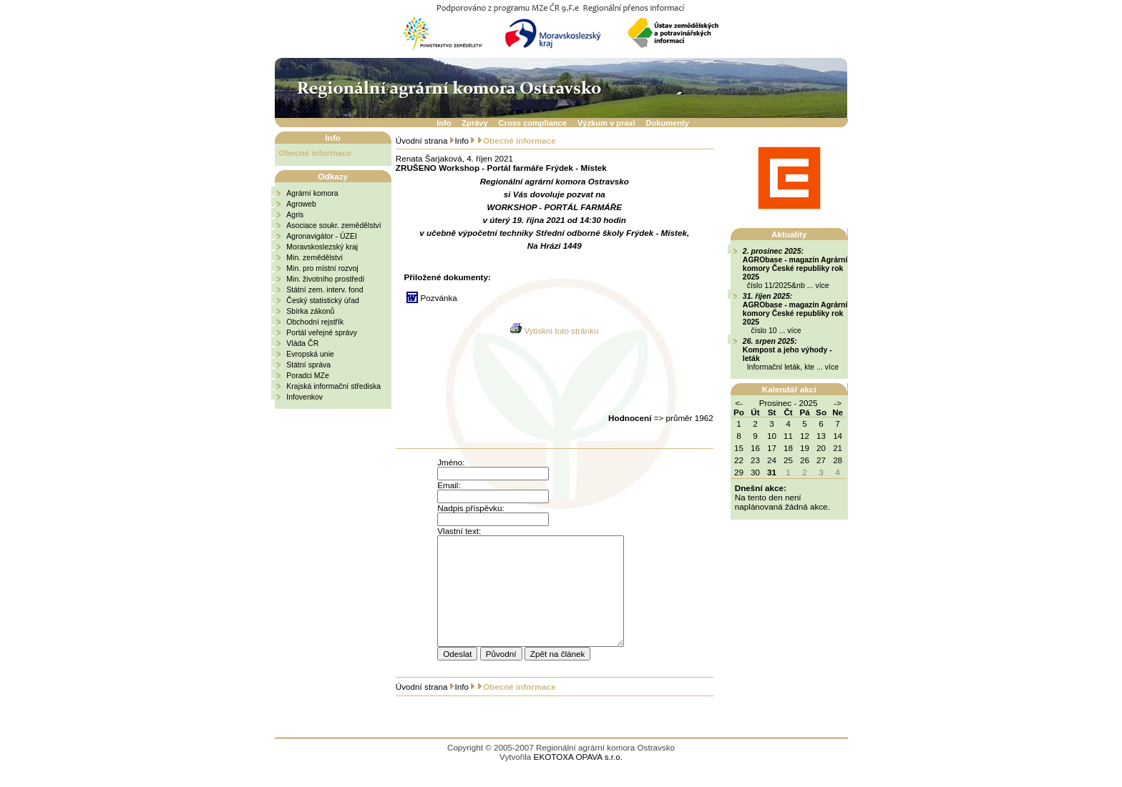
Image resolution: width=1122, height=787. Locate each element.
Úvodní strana (422, 140)
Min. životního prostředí (325, 278)
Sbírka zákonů (310, 311)
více (822, 285)
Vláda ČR (302, 343)
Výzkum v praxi (606, 123)
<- (739, 402)
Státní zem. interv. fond (324, 289)
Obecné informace (314, 152)
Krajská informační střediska (333, 386)
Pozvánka (439, 297)
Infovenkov (304, 396)
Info (443, 123)
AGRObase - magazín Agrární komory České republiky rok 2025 (795, 268)
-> (837, 402)
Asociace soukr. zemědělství (333, 225)
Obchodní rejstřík (314, 321)
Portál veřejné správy (321, 332)
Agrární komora (312, 193)
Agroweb (301, 203)
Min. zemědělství (314, 257)
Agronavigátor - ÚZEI (321, 236)
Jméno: (450, 462)
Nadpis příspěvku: (470, 508)
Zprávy (474, 123)
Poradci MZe (307, 375)
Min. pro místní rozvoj (322, 268)
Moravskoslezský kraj (322, 246)
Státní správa (308, 364)
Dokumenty (667, 123)
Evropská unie (310, 354)
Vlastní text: (459, 530)
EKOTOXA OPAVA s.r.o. (578, 778)
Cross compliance (533, 123)
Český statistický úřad (322, 300)
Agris (294, 214)
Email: (448, 485)
